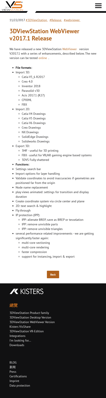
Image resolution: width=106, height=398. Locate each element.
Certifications (18, 376)
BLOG (13, 362)
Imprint (14, 381)
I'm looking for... (20, 340)
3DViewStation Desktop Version (30, 317)
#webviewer (72, 20)
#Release (56, 20)
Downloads (17, 345)
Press (13, 372)
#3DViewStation (37, 20)
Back (53, 274)
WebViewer (69, 49)
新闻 (13, 367)
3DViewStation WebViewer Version (32, 322)
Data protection (20, 385)
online (43, 58)
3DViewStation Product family (29, 313)
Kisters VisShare (20, 327)
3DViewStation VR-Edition (27, 331)
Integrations (17, 336)
